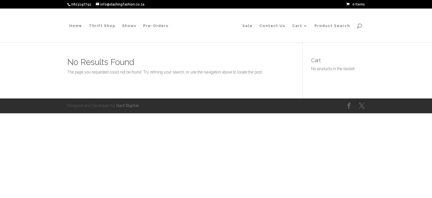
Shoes (129, 26)
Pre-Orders (156, 26)
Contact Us (272, 26)
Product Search (332, 26)
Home (75, 26)
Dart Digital (127, 105)
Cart (297, 26)
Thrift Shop (102, 26)
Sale (247, 26)
